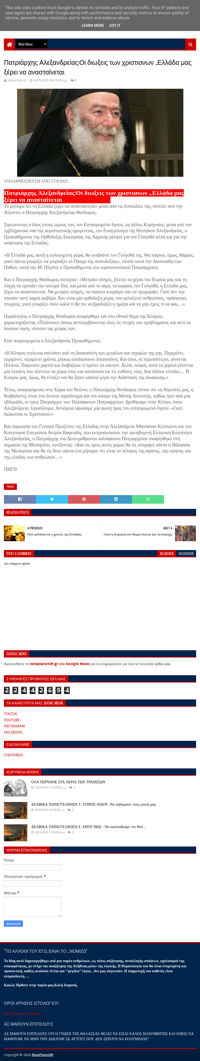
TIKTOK (10, 714)
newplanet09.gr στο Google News (60, 664)
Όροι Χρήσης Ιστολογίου (22, 1013)
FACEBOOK (13, 732)
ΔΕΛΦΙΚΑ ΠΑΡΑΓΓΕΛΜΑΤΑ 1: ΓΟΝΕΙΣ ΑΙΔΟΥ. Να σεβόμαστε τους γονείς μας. (94, 804)
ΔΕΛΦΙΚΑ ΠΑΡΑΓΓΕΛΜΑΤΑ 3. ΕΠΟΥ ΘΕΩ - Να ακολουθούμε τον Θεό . (88, 827)
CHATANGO (13, 755)
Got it (114, 25)
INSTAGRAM (14, 726)
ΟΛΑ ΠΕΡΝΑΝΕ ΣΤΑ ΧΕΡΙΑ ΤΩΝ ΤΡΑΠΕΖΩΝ (68, 782)
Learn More (93, 25)
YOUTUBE (12, 720)
